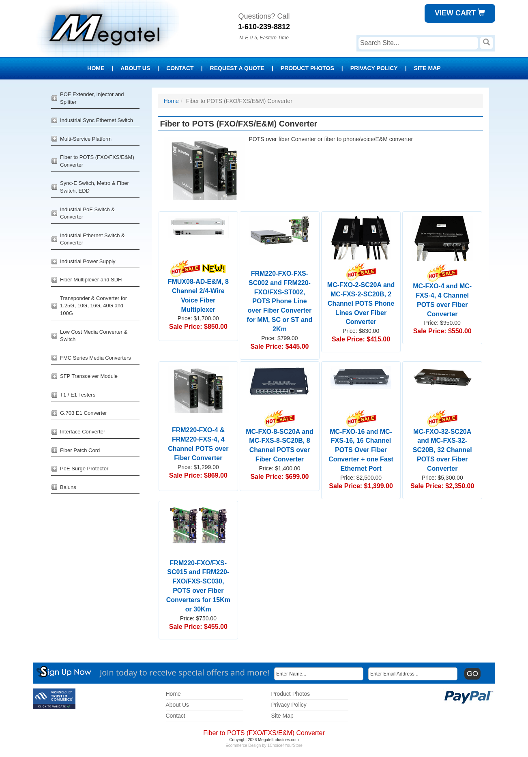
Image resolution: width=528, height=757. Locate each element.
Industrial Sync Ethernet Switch (96, 120)
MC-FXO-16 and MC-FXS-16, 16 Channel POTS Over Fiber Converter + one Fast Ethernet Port (360, 443)
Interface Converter (82, 432)
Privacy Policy (374, 68)
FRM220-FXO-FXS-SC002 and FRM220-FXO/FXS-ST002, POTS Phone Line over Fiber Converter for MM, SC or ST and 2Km (280, 301)
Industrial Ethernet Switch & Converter (92, 239)
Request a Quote (237, 68)
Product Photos (307, 68)
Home (95, 68)
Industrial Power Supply (88, 261)
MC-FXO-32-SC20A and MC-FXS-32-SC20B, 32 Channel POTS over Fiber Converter (442, 443)
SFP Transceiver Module (89, 376)
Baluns (68, 487)
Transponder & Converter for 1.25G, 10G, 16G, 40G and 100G (93, 305)
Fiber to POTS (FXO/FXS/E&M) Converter (97, 161)
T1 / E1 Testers (77, 395)
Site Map (427, 68)
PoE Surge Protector (84, 468)
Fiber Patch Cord (80, 450)
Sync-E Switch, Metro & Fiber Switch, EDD (94, 187)
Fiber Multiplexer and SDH (91, 280)
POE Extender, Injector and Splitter (92, 98)
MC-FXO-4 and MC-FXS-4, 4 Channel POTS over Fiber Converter (442, 293)
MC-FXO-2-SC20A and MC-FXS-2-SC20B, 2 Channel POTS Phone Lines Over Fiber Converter (361, 297)
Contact (179, 68)
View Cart (460, 13)
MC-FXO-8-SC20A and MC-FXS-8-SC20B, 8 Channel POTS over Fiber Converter (279, 438)
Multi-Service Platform (86, 139)
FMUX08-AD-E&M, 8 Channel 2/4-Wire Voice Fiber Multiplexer (198, 289)
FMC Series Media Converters (95, 358)
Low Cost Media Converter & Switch (93, 336)
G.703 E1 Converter (83, 413)
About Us (135, 68)
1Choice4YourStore (285, 745)
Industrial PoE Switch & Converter (87, 213)
